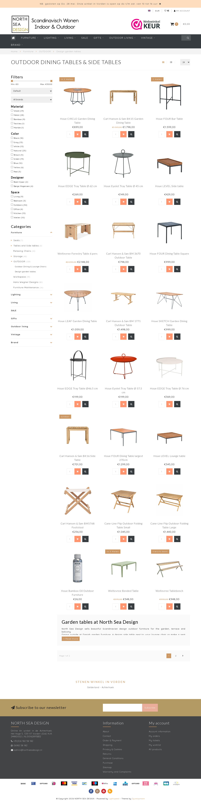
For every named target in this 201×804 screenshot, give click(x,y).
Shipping (107, 745)
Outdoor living (121, 37)
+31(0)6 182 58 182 (23, 741)
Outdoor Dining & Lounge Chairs (30, 266)
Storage (20, 256)
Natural (20, 150)
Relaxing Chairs (24, 251)
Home (14, 51)
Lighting (50, 37)
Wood (19, 111)
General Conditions (113, 758)
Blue (18, 163)
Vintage (147, 37)
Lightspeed (114, 798)
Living (69, 37)
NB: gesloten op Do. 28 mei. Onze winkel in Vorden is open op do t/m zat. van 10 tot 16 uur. (99, 4)
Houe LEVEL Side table (169, 186)
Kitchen (20, 213)
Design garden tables (25, 271)
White (19, 146)
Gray (18, 142)
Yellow (19, 167)
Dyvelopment (138, 798)
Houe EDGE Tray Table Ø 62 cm (77, 186)
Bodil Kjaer (21, 182)
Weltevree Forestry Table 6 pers (78, 253)
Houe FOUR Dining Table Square (169, 253)
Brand (16, 44)
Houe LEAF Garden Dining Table (77, 321)
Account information (160, 731)
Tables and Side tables (28, 245)
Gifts (97, 37)
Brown (19, 155)
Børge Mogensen (23, 186)
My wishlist (155, 745)
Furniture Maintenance (28, 287)
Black (19, 138)
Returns (107, 754)
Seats (18, 240)
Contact (107, 736)
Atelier (19, 217)
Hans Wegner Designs (28, 282)
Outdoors (20, 205)
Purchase (108, 763)
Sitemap (107, 767)
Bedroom (20, 201)
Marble (19, 127)
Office (18, 209)
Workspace (21, 277)
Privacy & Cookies (112, 749)
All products (155, 749)
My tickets (154, 740)
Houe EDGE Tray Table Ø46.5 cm (77, 388)
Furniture (28, 37)
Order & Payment (112, 740)
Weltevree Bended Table (123, 590)
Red (17, 171)
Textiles (19, 123)
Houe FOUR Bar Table (169, 118)
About (106, 731)
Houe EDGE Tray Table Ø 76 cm (169, 388)
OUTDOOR (22, 261)
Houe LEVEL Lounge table (169, 455)
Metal (19, 115)
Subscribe (149, 707)
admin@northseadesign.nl (28, 750)
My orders (154, 736)
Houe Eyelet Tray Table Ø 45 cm (123, 186)
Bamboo (19, 119)
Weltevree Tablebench (169, 590)
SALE (84, 37)
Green (19, 159)
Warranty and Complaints (117, 771)
